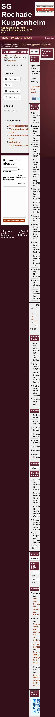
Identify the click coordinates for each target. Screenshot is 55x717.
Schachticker (39, 451)
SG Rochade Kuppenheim (23, 14)
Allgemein (46, 45)
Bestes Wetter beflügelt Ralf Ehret (37, 657)
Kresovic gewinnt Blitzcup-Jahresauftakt (8, 234)
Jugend (28, 38)
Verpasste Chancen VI (38, 218)
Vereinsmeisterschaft (20, 126)
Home (5, 38)
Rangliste (16, 38)
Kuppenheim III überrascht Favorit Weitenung (39, 511)
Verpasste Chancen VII (38, 183)
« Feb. (33, 328)
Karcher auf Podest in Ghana (37, 484)
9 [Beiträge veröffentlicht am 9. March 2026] (32, 317)
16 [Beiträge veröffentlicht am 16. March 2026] (32, 320)
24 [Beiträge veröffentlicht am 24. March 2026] (36, 322)
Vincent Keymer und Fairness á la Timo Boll (37, 232)
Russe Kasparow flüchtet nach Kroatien (38, 524)
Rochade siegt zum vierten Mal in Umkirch (37, 632)
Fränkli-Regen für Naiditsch (23, 233)
